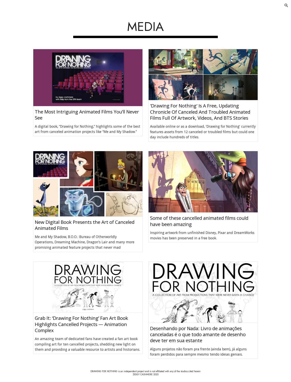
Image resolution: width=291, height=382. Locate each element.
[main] (146, 28)
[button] (286, 5)
